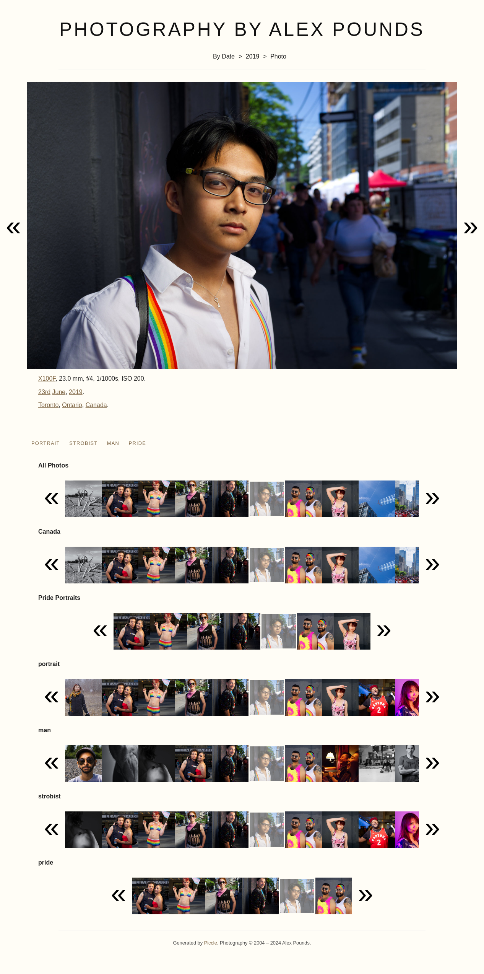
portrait (45, 443)
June (58, 392)
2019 (253, 56)
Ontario (72, 405)
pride (137, 443)
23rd (44, 392)
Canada (96, 405)
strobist (83, 443)
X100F (46, 378)
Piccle (210, 943)
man (113, 443)
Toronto (48, 405)
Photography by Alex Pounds (242, 29)
